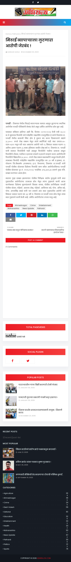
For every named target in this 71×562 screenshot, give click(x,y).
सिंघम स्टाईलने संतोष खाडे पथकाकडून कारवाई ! (36, 449)
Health (36, 526)
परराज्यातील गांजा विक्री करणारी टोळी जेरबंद (38, 384)
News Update (28, 208)
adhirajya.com (44, 558)
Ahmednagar (21, 205)
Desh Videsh (36, 507)
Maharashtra (13, 208)
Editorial (36, 512)
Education (36, 516)
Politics (36, 544)
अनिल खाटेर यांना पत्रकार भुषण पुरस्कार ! (33, 462)
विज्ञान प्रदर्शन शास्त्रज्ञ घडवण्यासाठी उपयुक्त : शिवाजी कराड (40, 411)
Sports (36, 549)
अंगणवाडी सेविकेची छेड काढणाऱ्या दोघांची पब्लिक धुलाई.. (39, 474)
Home (8, 34)
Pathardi (16, 34)
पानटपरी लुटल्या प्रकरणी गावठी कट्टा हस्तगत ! (38, 397)
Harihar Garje (13, 52)
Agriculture (36, 493)
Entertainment (45, 205)
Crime (33, 205)
